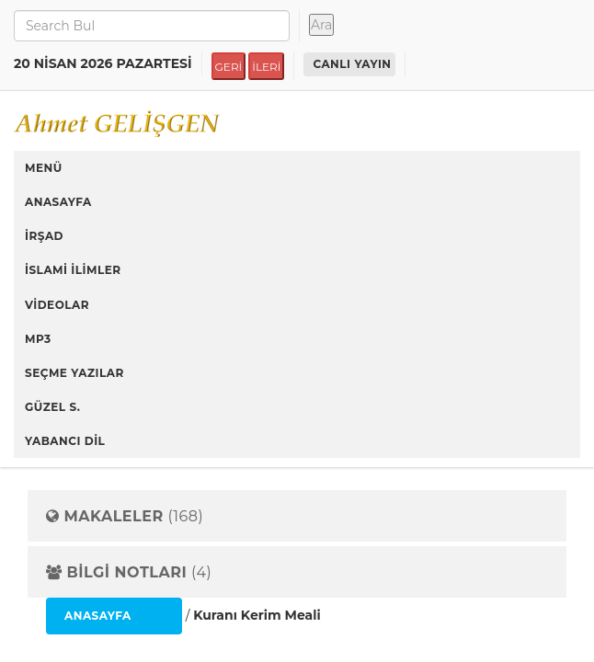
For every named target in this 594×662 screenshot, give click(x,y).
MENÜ (44, 168)
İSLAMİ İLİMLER (73, 270)
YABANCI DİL (65, 441)
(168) (124, 516)
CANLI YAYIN (352, 64)
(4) (128, 573)
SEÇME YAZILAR (74, 373)
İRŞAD (44, 236)
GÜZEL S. (53, 407)
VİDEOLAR (57, 305)
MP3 (38, 339)
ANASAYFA (58, 202)
